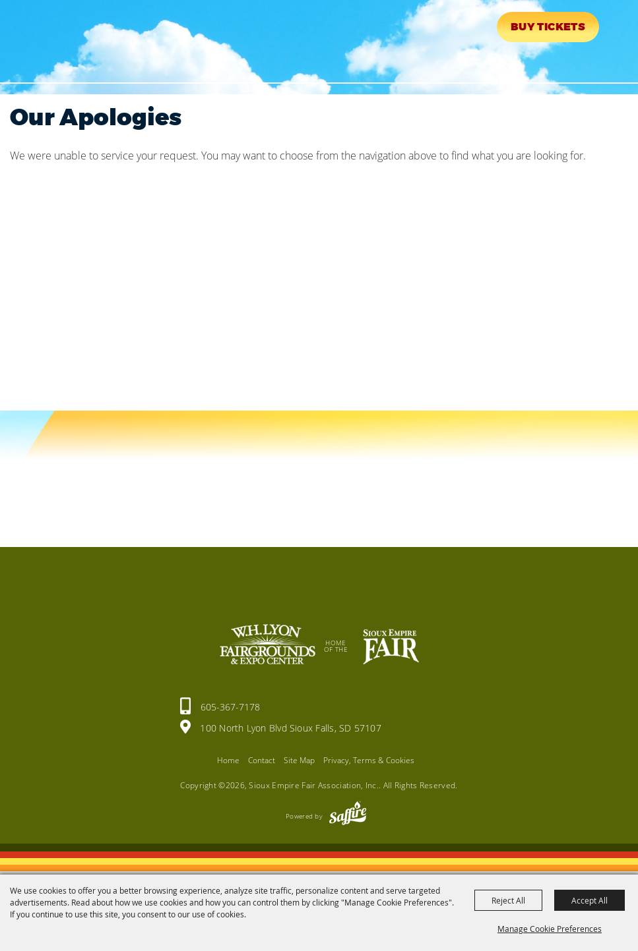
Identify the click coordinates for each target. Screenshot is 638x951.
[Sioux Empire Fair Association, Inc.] (50, 38)
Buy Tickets (548, 27)
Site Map (299, 760)
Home (228, 760)
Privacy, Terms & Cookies (368, 760)
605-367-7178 (230, 707)
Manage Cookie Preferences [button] (549, 928)
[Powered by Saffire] (347, 816)
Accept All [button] (589, 900)
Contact (261, 760)
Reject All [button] (508, 900)
